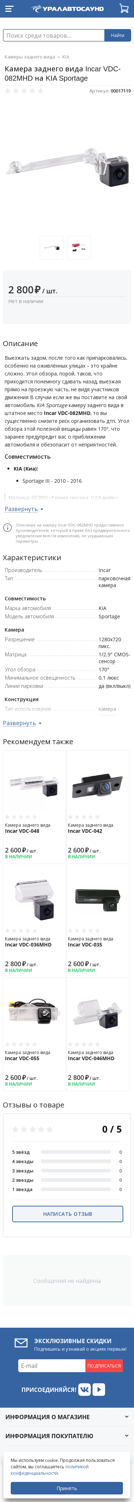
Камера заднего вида (34, 828)
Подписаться (104, 1365)
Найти (117, 35)
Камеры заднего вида (30, 56)
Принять (66, 1488)
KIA (65, 56)
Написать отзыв (68, 1213)
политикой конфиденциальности (50, 1470)
